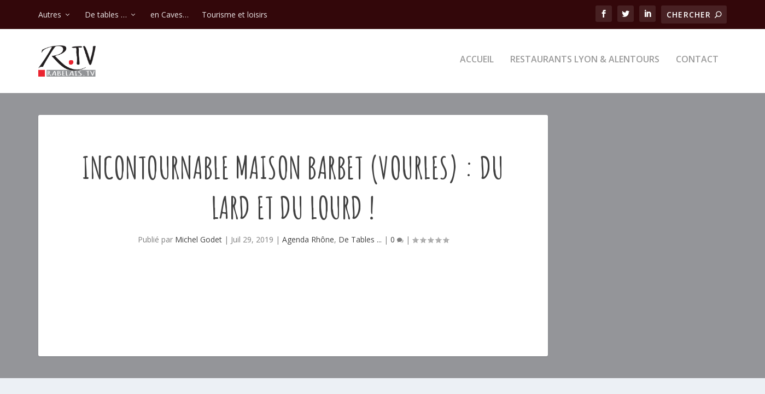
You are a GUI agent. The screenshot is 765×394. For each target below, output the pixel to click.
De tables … (106, 14)
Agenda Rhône (308, 243)
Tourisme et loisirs (234, 14)
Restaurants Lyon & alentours (584, 64)
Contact (697, 64)
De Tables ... (360, 243)
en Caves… (169, 14)
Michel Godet (198, 243)
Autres (49, 14)
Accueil (477, 64)
